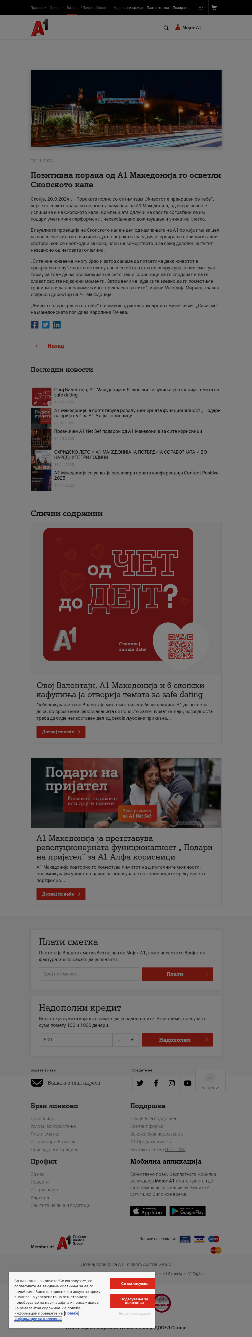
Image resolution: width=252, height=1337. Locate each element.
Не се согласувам (134, 1313)
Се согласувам (134, 1284)
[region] (82, 1300)
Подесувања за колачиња (134, 1301)
